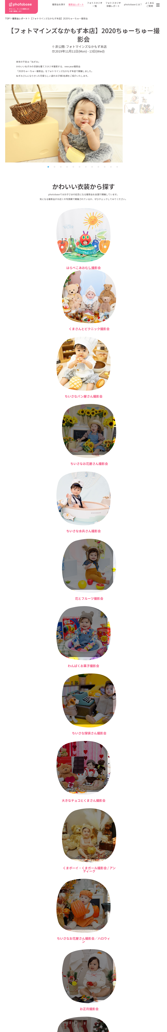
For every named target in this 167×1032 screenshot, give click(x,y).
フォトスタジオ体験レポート (113, 4)
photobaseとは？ (133, 4)
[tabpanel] (64, 123)
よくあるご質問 (149, 4)
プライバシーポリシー (85, 1020)
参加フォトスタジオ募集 (142, 1020)
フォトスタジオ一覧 (94, 4)
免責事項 (112, 1020)
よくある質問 (120, 998)
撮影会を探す (58, 4)
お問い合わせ (142, 998)
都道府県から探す (62, 994)
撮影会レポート (76, 4)
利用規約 (17, 1020)
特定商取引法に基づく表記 (48, 1020)
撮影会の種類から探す (64, 998)
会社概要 (85, 1003)
